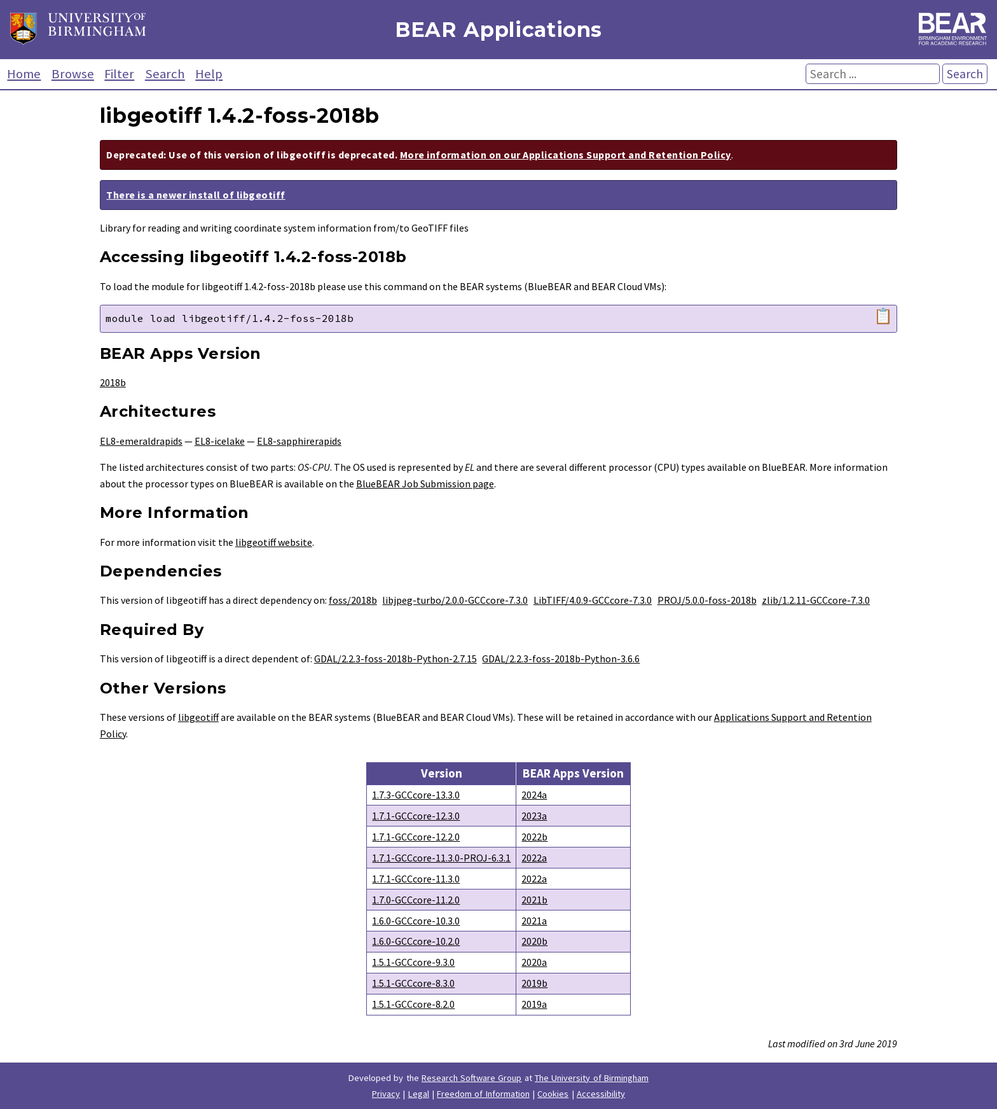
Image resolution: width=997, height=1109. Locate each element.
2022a (534, 857)
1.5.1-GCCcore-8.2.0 (413, 1004)
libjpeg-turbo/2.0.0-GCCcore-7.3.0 (455, 600)
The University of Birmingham (592, 1078)
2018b (113, 382)
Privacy (386, 1093)
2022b (534, 836)
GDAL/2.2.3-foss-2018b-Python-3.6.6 (561, 658)
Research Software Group (472, 1078)
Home (24, 74)
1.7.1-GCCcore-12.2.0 (416, 836)
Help (209, 74)
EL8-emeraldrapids (141, 441)
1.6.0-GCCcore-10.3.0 (416, 920)
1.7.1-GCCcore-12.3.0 (416, 815)
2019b (534, 983)
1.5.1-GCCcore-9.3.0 (413, 962)
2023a (534, 815)
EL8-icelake (220, 441)
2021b (534, 899)
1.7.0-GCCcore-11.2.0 (416, 899)
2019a (534, 1004)
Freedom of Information (483, 1093)
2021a (534, 920)
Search (165, 74)
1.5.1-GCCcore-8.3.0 (413, 983)
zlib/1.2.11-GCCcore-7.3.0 (816, 600)
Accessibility (601, 1093)
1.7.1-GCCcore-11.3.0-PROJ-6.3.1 (441, 857)
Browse (73, 74)
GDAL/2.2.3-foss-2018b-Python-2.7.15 (395, 658)
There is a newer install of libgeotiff (195, 194)
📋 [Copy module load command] (883, 316)
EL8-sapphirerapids (299, 441)
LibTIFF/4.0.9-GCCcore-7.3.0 (592, 600)
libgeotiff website (273, 542)
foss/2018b (353, 600)
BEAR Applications (498, 29)
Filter (119, 74)
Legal (418, 1093)
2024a (534, 794)
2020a (534, 962)
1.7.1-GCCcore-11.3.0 (416, 878)
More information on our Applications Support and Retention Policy (565, 154)
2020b (534, 941)
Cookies (552, 1093)
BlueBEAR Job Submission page (425, 483)
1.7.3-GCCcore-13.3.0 (416, 794)
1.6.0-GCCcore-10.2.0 (416, 941)
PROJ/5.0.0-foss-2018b (707, 600)
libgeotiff (198, 717)
